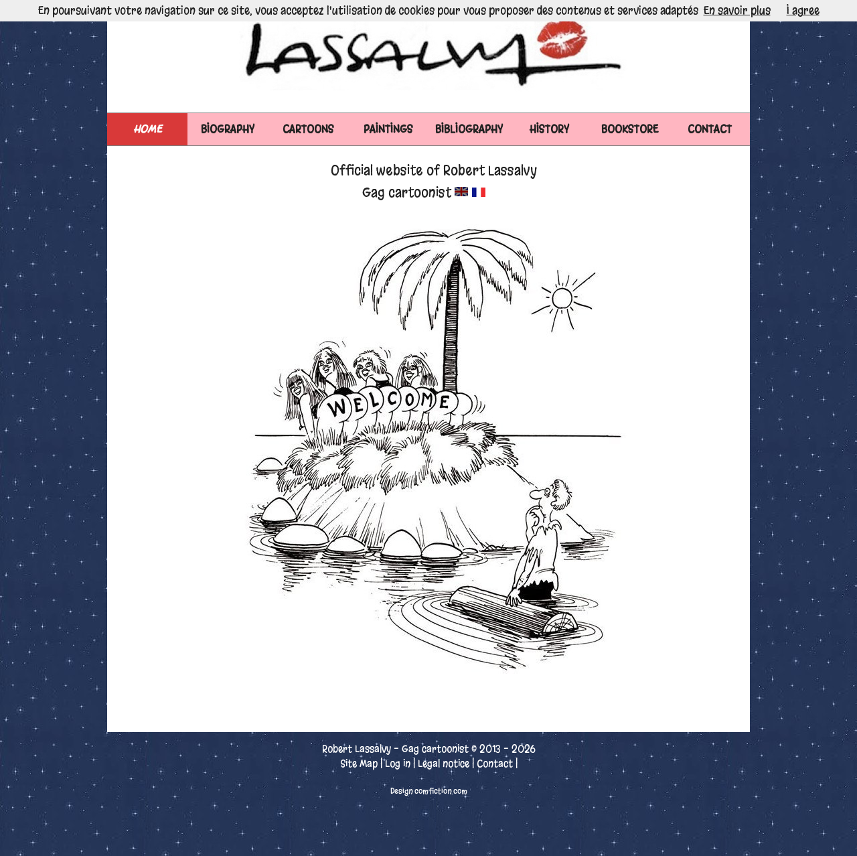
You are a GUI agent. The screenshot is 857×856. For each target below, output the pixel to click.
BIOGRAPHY (227, 129)
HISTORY (549, 129)
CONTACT (710, 129)
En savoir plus (737, 10)
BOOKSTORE (629, 129)
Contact (495, 763)
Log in (397, 763)
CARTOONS (308, 129)
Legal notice (443, 763)
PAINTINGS (388, 129)
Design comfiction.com (428, 791)
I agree (803, 10)
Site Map (359, 763)
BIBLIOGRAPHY (469, 129)
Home (147, 129)
